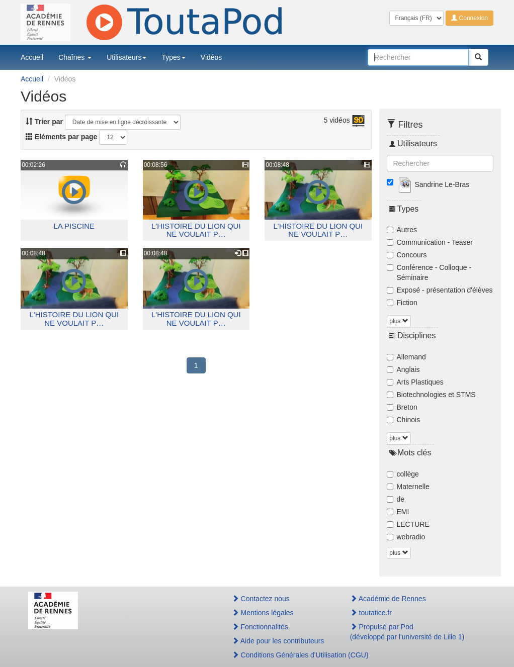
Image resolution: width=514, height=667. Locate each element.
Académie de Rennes (388, 599)
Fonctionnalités (260, 627)
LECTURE (408, 524)
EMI (398, 512)
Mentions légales (263, 613)
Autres (402, 230)
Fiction (402, 303)
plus (398, 321)
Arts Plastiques (415, 382)
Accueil (32, 57)
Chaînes (75, 57)
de (396, 499)
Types (173, 57)
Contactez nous (261, 599)
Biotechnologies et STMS (431, 395)
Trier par (44, 122)
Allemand (406, 357)
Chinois (403, 420)
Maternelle (408, 487)
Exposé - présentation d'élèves (440, 290)
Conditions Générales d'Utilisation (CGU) (280, 655)
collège (403, 474)
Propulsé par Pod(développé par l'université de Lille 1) (407, 632)
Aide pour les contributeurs (278, 641)
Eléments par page (61, 137)
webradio (406, 537)
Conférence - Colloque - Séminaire (429, 272)
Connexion (469, 18)
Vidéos (211, 57)
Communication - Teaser (430, 242)
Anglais (403, 369)
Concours (407, 255)
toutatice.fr (371, 613)
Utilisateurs (126, 57)
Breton (402, 407)
